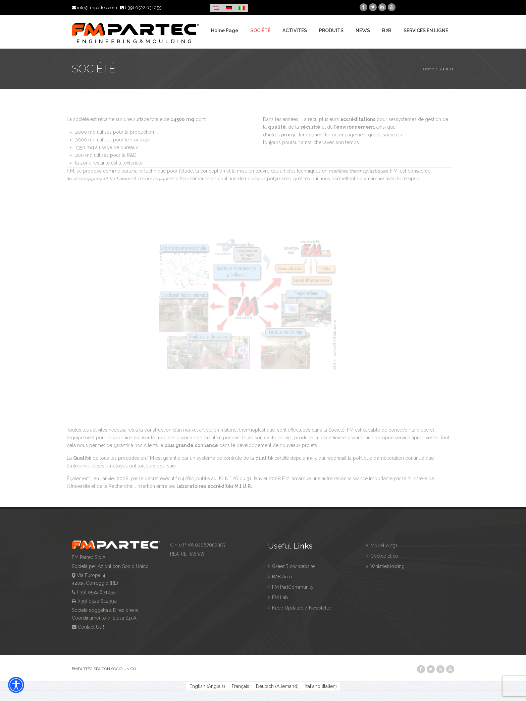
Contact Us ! (91, 627)
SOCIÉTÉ (260, 31)
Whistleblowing (385, 566)
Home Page (224, 31)
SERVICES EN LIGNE (426, 31)
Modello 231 (382, 545)
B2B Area (280, 576)
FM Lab (278, 597)
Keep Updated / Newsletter (300, 608)
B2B (386, 31)
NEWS (363, 31)
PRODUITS (331, 31)
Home (428, 69)
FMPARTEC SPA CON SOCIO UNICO (104, 668)
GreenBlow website (291, 566)
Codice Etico (382, 556)
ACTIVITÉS (294, 31)
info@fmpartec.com (95, 7)
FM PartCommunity (291, 587)
